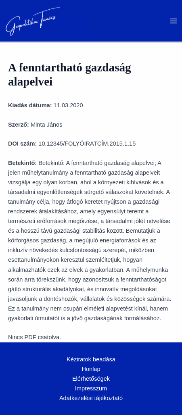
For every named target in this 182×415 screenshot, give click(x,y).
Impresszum (91, 388)
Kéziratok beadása (91, 359)
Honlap (91, 369)
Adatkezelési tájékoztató (91, 398)
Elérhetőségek (91, 378)
